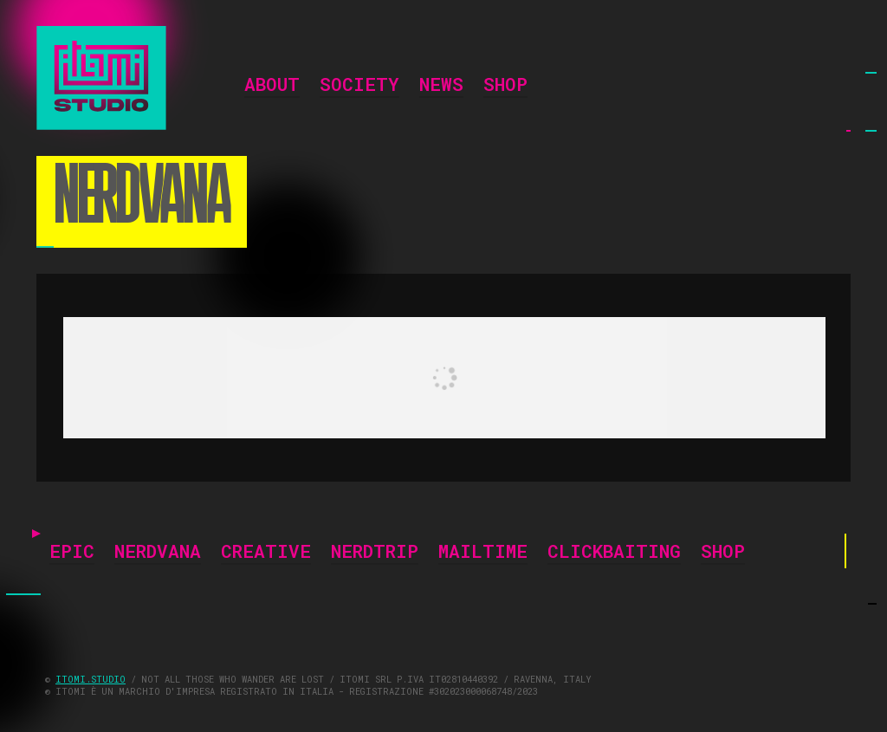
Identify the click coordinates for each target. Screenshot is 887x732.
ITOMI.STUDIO (90, 679)
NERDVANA (157, 552)
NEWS (441, 85)
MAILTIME (483, 552)
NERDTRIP (374, 552)
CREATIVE (266, 552)
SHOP (505, 85)
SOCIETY (359, 85)
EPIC (71, 552)
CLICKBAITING (614, 552)
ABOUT (272, 85)
